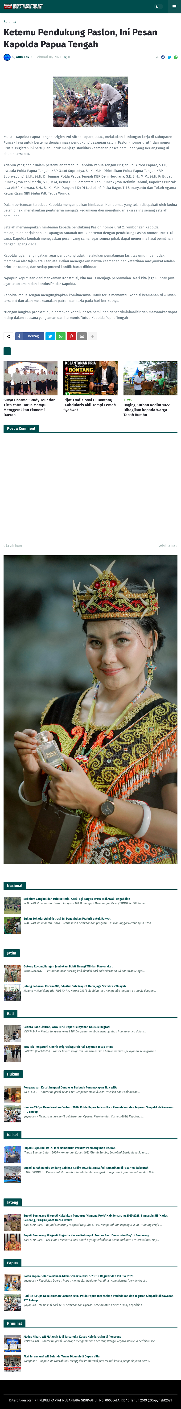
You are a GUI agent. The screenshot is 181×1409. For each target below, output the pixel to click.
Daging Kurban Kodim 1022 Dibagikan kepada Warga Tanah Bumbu (146, 410)
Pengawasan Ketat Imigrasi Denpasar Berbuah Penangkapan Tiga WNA (70, 1087)
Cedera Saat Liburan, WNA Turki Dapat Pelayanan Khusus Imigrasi (67, 1027)
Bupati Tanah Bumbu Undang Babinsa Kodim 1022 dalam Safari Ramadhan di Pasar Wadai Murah (86, 1167)
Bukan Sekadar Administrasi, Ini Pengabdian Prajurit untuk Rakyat (67, 918)
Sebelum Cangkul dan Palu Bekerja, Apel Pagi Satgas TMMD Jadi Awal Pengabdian (77, 899)
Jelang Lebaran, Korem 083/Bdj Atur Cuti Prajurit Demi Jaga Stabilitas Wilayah (75, 986)
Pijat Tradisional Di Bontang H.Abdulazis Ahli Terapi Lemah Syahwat (89, 405)
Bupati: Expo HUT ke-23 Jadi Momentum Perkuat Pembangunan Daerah (69, 1148)
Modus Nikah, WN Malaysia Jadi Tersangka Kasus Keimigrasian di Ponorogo (72, 1336)
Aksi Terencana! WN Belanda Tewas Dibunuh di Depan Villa (62, 1356)
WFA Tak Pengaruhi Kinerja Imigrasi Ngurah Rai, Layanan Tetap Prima (68, 1046)
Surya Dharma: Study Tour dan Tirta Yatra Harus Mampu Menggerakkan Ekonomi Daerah (29, 407)
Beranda (10, 22)
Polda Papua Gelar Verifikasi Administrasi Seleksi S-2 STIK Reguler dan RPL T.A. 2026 (78, 1276)
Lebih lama (166, 546)
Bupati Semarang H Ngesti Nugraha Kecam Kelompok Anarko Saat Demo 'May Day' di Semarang (86, 1235)
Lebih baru (14, 546)
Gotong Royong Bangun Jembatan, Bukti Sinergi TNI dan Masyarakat (68, 966)
